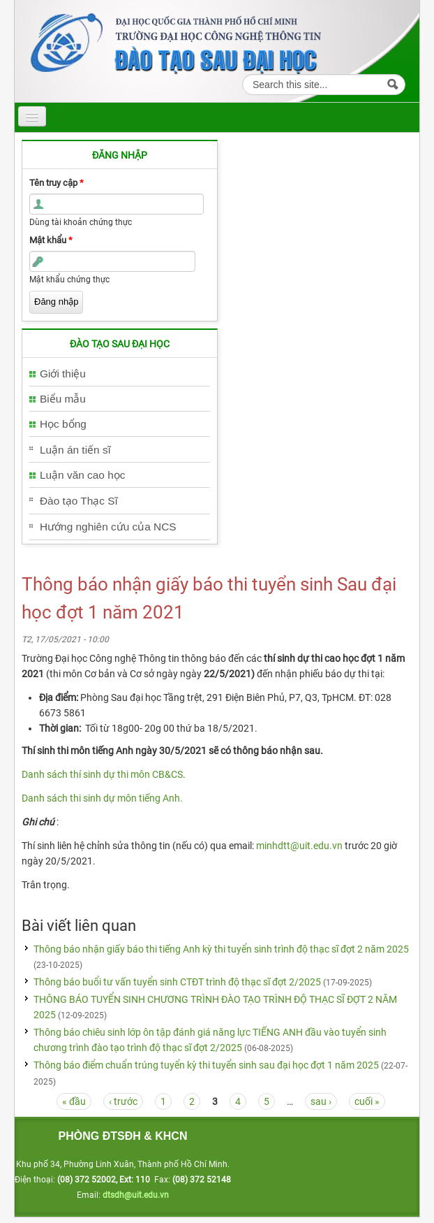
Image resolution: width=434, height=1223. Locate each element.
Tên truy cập (56, 183)
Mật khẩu (51, 240)
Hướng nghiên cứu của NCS (108, 527)
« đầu (74, 1101)
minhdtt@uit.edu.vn (299, 845)
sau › (320, 1101)
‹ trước (123, 1101)
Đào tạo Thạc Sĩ (79, 501)
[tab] (119, 374)
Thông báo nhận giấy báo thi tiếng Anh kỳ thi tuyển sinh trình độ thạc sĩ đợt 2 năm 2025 (221, 949)
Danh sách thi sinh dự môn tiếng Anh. (102, 798)
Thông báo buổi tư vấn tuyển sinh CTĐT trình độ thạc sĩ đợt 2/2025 (178, 981)
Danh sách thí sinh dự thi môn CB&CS (102, 774)
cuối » (367, 1101)
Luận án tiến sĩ (75, 450)
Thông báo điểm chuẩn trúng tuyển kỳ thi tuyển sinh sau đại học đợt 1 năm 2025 (207, 1065)
